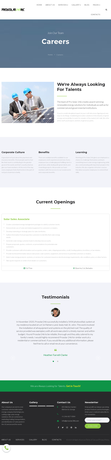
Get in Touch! (73, 397)
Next (98, 370)
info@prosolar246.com (70, 433)
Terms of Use (96, 452)
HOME (39, 5)
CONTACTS (95, 15)
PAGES (96, 5)
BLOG (86, 5)
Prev (13, 370)
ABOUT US (50, 5)
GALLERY (76, 5)
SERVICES (63, 5)
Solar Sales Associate (17, 224)
